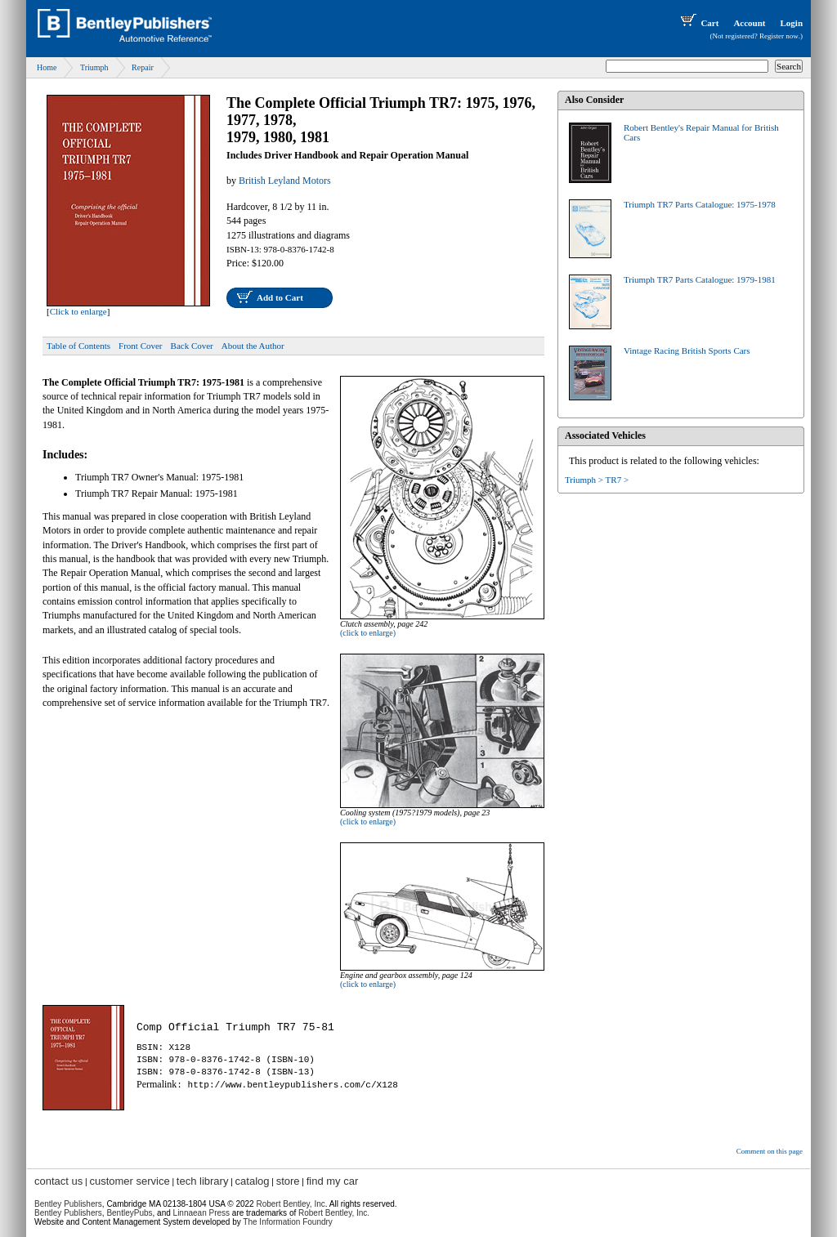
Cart (698, 23)
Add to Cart (280, 297)
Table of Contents (78, 346)
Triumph (94, 67)
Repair (143, 67)
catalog (252, 1181)
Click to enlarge (78, 311)
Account (749, 23)
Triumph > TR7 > (597, 480)
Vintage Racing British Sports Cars (687, 350)
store (288, 1181)
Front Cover (140, 346)
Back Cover (192, 346)
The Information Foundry (288, 1221)
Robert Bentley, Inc (290, 1203)
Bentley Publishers (68, 1203)
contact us (58, 1181)
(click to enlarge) (368, 632)
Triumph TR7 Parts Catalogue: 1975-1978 (700, 204)
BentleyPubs (129, 1212)
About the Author (253, 346)
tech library (203, 1181)
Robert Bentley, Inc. (333, 1212)
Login (791, 23)
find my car (333, 1181)
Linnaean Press (202, 1212)
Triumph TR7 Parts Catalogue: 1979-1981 (700, 279)
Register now (779, 36)
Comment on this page (769, 1151)
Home (46, 67)
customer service (129, 1181)
